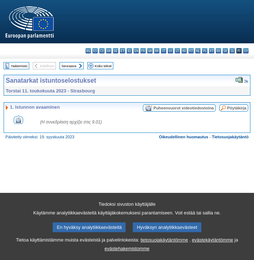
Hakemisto (19, 66)
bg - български (88, 50)
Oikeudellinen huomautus (184, 137)
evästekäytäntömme (212, 243)
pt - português (211, 50)
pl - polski (204, 50)
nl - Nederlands (198, 50)
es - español (95, 50)
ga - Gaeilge (150, 50)
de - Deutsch (115, 50)
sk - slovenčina (225, 50)
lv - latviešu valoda (170, 50)
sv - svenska (246, 50)
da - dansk (108, 50)
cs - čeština (102, 50)
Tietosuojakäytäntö (230, 137)
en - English (136, 50)
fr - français (143, 50)
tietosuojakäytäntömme (164, 243)
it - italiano (163, 50)
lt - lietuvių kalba (177, 50)
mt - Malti (191, 50)
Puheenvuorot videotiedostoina (183, 108)
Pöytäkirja (236, 108)
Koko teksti (103, 66)
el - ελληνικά (129, 50)
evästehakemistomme (127, 252)
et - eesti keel (122, 50)
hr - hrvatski (156, 50)
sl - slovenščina (232, 50)
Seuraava (68, 66)
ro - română (218, 50)
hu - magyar (184, 50)
